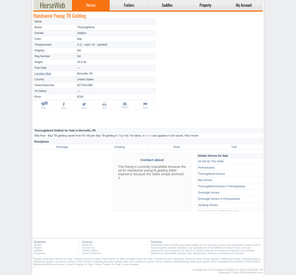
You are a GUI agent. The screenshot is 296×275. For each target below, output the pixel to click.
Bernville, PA (85, 73)
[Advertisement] (210, 51)
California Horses (230, 258)
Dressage (62, 147)
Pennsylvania (206, 167)
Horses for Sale (64, 258)
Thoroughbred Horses (211, 173)
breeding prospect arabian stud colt (113, 261)
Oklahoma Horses (43, 261)
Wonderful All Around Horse (49, 264)
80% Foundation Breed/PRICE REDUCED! (235, 261)
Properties (39, 253)
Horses (38, 245)
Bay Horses (205, 180)
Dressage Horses (208, 192)
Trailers (38, 247)
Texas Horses (211, 258)
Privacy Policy (90, 250)
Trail (234, 147)
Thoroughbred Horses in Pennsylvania (221, 186)
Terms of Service (91, 253)
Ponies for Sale (163, 258)
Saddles (38, 250)
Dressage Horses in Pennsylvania (219, 198)
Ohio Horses (84, 261)
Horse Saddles (131, 264)
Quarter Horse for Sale (87, 258)
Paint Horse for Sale (113, 258)
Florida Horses (251, 258)
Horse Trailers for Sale (107, 264)
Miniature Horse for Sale (188, 258)
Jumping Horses (208, 205)
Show (176, 147)
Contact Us (88, 247)
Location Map (42, 73)
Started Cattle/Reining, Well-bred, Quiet (186, 261)
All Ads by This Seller (211, 161)
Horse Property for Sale (80, 264)
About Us (87, 245)
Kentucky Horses (65, 261)
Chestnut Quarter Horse (149, 261)
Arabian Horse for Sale (140, 258)
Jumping (119, 147)
